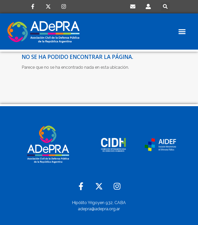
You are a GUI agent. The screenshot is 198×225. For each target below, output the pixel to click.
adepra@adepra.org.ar (99, 208)
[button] (165, 6)
